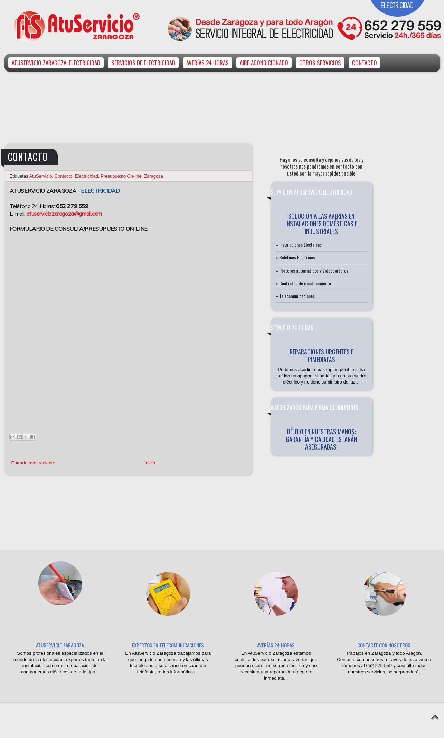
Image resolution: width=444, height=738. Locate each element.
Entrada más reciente (33, 462)
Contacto (64, 176)
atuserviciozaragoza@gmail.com (64, 213)
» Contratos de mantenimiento (303, 283)
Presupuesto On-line (121, 176)
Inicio (149, 462)
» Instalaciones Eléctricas (299, 244)
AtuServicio (40, 176)
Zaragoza (153, 176)
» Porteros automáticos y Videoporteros (312, 270)
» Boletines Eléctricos (295, 257)
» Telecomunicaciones (295, 296)
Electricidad (86, 176)
